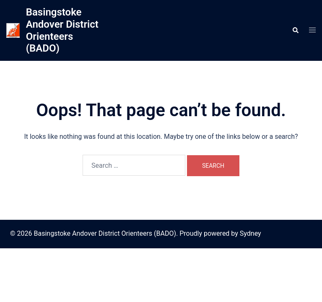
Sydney (250, 233)
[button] (295, 30)
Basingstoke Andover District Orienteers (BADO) (62, 30)
